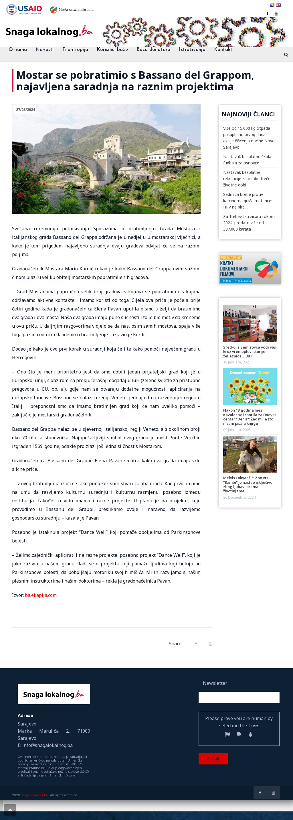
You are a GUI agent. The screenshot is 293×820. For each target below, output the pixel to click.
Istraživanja (192, 49)
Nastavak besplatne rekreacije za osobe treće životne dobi (246, 179)
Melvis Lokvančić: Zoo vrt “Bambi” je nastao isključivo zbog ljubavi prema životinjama (247, 484)
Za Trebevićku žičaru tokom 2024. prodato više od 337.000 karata (249, 223)
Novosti (44, 49)
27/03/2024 (25, 109)
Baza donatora (153, 49)
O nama (18, 49)
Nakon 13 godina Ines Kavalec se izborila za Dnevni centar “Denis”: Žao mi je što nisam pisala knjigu (249, 417)
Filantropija (75, 49)
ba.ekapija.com (41, 595)
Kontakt (223, 49)
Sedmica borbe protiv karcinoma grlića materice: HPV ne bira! (247, 201)
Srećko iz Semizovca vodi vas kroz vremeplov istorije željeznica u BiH (249, 352)
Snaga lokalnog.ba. (35, 795)
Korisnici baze (112, 49)
